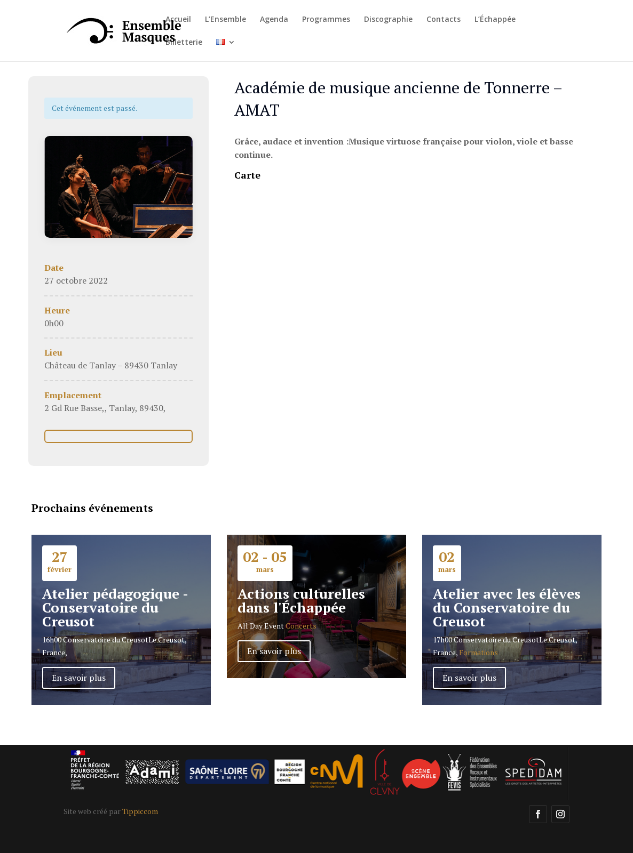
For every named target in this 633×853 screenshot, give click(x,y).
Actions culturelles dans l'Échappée (301, 600)
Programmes (326, 19)
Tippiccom (140, 811)
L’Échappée (495, 19)
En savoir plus (79, 677)
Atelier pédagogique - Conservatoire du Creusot (115, 607)
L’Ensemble (225, 19)
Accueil (178, 19)
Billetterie (183, 42)
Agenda (274, 19)
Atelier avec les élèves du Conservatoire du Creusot (507, 607)
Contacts (443, 19)
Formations (478, 652)
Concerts (301, 626)
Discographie (388, 19)
